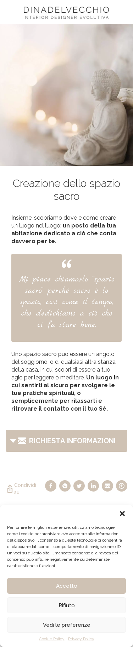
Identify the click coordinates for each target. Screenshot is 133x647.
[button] (122, 513)
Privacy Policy (81, 638)
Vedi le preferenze (66, 625)
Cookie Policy (52, 638)
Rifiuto (67, 605)
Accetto (66, 586)
